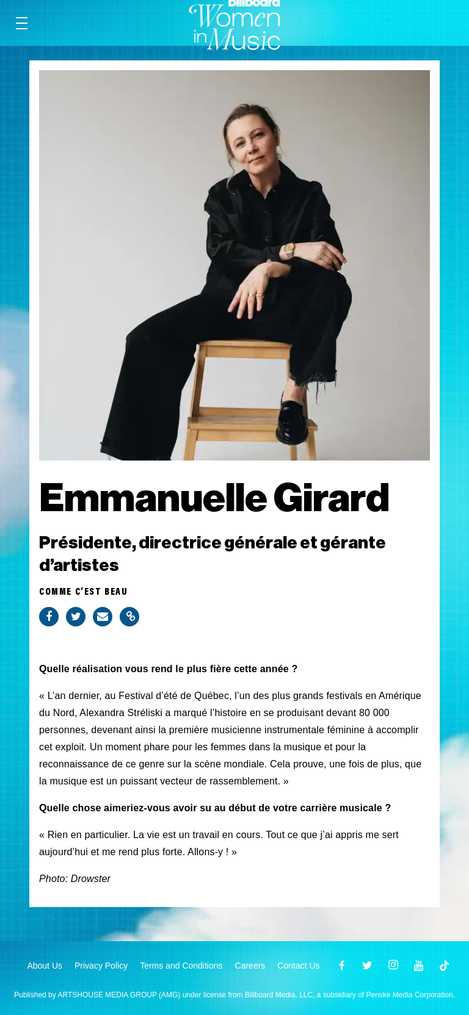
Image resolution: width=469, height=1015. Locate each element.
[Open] (444, 965)
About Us (44, 965)
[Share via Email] (102, 616)
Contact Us (298, 965)
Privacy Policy (101, 965)
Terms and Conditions (181, 965)
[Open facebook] (342, 965)
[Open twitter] (367, 965)
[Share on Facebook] (49, 616)
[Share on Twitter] (75, 616)
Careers (250, 965)
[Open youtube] (419, 965)
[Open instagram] (393, 965)
